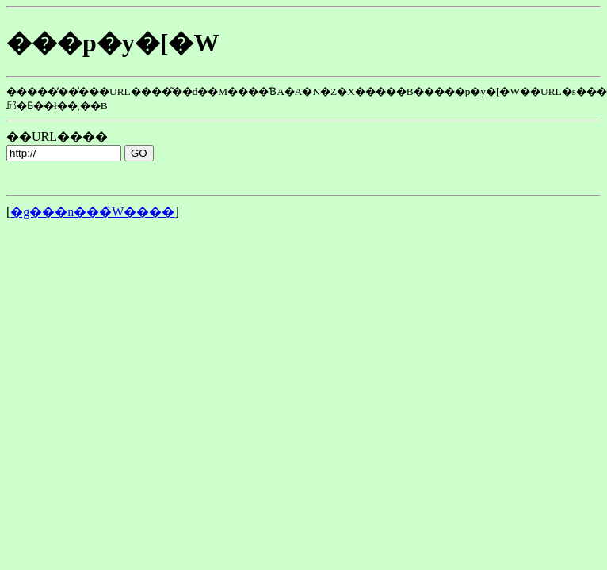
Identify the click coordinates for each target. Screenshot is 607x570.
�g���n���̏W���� (92, 211)
